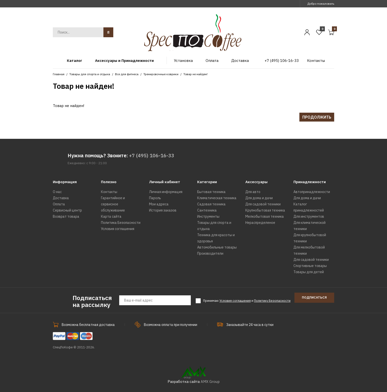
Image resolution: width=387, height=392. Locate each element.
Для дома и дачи (259, 198)
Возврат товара (66, 216)
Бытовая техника (211, 192)
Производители (210, 253)
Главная (58, 74)
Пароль (155, 198)
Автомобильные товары (217, 247)
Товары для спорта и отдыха (89, 74)
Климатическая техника (216, 198)
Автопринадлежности (311, 192)
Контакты (109, 192)
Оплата (59, 204)
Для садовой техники (263, 204)
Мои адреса (159, 204)
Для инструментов (308, 216)
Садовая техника (211, 204)
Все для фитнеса (126, 74)
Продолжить (316, 117)
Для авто (252, 192)
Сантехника (207, 210)
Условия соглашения (117, 229)
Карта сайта (111, 216)
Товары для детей (308, 272)
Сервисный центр (67, 210)
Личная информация (165, 192)
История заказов (162, 210)
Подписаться (314, 297)
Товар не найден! (195, 74)
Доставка (61, 198)
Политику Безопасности (272, 301)
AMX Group (210, 381)
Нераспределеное (260, 222)
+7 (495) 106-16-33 (151, 155)
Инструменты (208, 216)
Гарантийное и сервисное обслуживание (113, 204)
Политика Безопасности (120, 222)
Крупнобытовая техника (265, 210)
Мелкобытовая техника (264, 216)
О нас (57, 192)
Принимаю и (246, 300)
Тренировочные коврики (160, 74)
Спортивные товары (310, 266)
